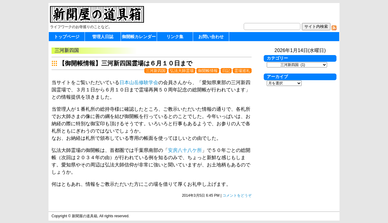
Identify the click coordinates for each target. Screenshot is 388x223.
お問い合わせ (211, 36)
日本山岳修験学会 (138, 82)
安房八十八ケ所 (185, 150)
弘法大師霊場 (182, 70)
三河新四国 (156, 70)
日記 (226, 70)
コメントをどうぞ (237, 195)
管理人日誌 (102, 36)
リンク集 (174, 36)
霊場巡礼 (242, 70)
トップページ (66, 36)
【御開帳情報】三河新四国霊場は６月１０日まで (125, 63)
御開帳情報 (208, 70)
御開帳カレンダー (139, 36)
